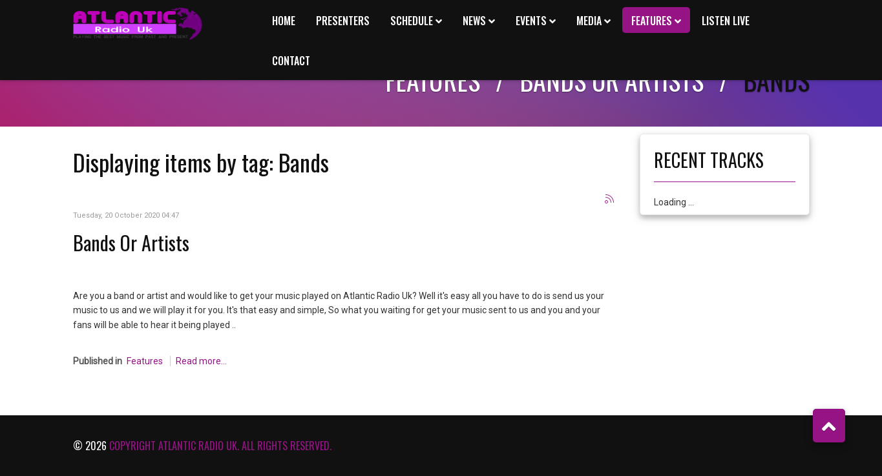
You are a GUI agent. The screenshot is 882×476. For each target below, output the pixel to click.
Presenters (343, 20)
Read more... (201, 361)
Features (651, 20)
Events (531, 20)
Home (283, 20)
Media (589, 20)
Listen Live (726, 20)
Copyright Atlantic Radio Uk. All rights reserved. (220, 445)
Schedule (411, 20)
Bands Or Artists (131, 242)
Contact (291, 60)
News (474, 20)
